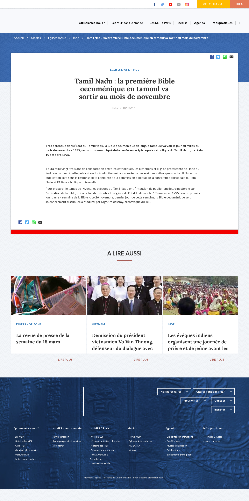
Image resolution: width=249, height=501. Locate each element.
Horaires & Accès (213, 438)
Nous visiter (195, 402)
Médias (182, 23)
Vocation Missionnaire (26, 452)
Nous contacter (212, 443)
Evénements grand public (180, 456)
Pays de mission (61, 438)
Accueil (19, 37)
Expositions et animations (180, 438)
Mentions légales (92, 479)
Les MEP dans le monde (127, 23)
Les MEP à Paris (160, 23)
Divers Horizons (29, 325)
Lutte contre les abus (25, 461)
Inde (76, 37)
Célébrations (173, 452)
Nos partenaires (174, 393)
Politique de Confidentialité (117, 479)
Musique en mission (177, 447)
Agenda (199, 23)
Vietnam (98, 325)
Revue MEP (135, 438)
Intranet (223, 411)
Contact (223, 402)
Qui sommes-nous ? (92, 23)
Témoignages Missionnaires (67, 443)
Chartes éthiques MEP (214, 393)
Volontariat (58, 447)
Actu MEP (20, 447)
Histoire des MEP (23, 443)
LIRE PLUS (69, 360)
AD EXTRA (134, 447)
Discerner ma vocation (102, 452)
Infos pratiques (222, 23)
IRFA (239, 4)
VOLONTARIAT (214, 4)
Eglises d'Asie (57, 37)
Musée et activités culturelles (105, 443)
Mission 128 (97, 438)
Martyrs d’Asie (22, 456)
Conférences (173, 443)
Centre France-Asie (100, 465)
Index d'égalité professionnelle (148, 479)
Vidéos (132, 452)
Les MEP (19, 438)
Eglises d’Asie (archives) (140, 443)
